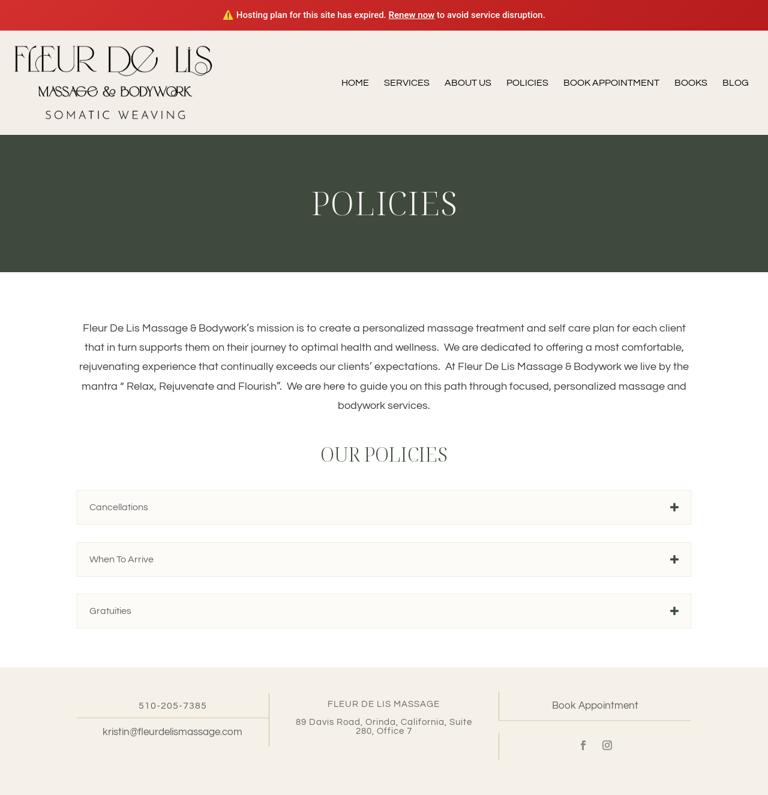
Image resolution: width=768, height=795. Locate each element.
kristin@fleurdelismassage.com (172, 733)
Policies (527, 83)
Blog (735, 83)
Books (690, 83)
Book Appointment (611, 83)
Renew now (412, 15)
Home (355, 83)
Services (407, 83)
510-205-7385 (173, 707)
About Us (468, 83)
